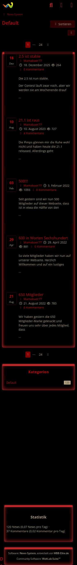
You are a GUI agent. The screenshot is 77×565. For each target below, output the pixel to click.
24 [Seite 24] (40, 45)
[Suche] (51, 5)
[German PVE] (7, 5)
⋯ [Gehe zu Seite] (33, 45)
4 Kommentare (31, 133)
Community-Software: (38, 558)
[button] (62, 24)
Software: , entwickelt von (38, 553)
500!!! (23, 181)
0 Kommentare (31, 69)
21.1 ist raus (29, 120)
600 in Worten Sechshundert (43, 238)
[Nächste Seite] (48, 45)
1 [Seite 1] (28, 45)
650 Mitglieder (31, 294)
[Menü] (72, 5)
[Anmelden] (61, 5)
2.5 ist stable (29, 56)
